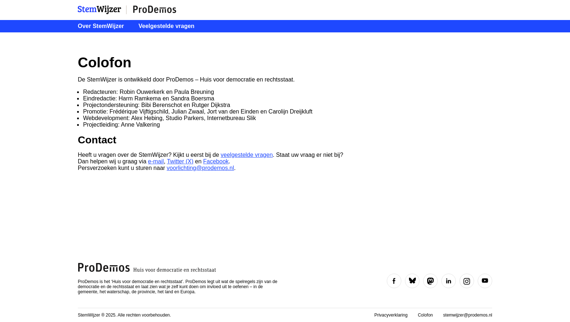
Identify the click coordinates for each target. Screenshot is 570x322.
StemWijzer (102, 9)
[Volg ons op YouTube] (485, 281)
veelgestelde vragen (247, 155)
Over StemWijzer (101, 26)
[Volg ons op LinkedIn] (448, 281)
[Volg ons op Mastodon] (430, 281)
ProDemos (154, 9)
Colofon (426, 315)
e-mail (156, 161)
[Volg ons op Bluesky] (412, 281)
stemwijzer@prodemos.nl (467, 315)
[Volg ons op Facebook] (394, 281)
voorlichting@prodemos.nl (200, 168)
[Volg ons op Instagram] (466, 281)
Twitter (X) (180, 161)
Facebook (216, 161)
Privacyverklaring (391, 315)
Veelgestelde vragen (166, 26)
